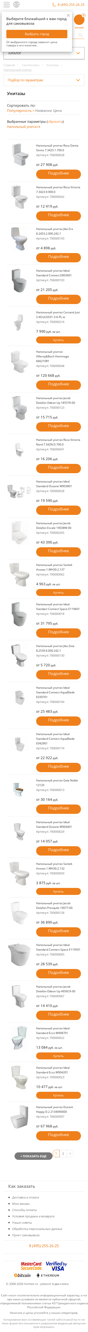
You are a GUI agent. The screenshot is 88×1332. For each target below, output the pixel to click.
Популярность (19, 110)
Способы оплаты (24, 1210)
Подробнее (58, 173)
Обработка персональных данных (37, 1229)
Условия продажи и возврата (33, 1216)
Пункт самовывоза (25, 1235)
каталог (14, 53)
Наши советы (22, 1222)
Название (43, 110)
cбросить (55, 121)
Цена (57, 110)
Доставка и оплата (25, 1197)
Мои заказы (21, 1204)
